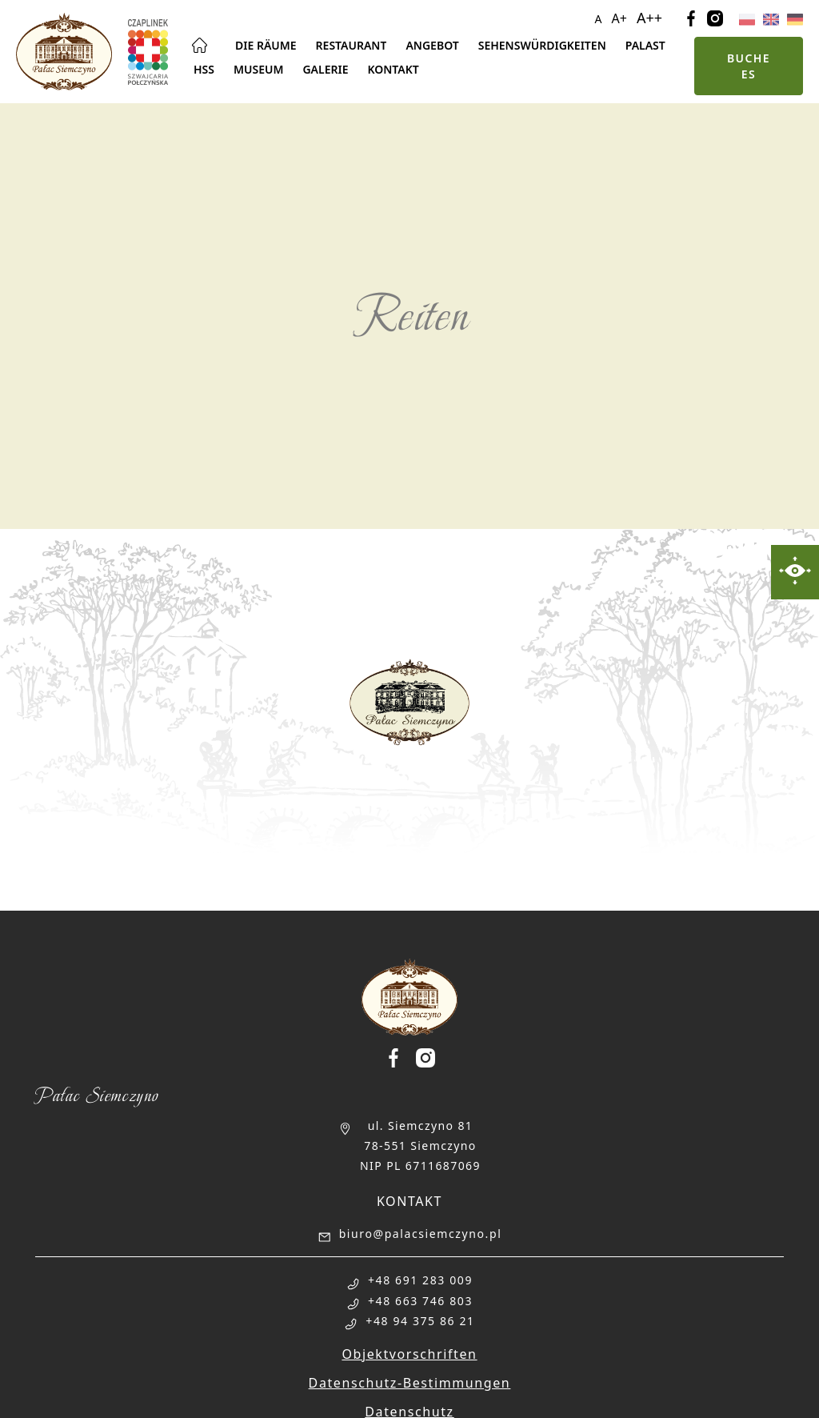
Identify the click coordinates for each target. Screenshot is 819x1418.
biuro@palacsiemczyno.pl (420, 1233)
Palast (645, 45)
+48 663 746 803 (420, 1300)
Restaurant (351, 45)
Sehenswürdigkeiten (542, 45)
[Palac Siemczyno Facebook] (400, 1058)
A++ (649, 17)
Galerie (325, 69)
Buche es (748, 66)
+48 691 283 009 (420, 1280)
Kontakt (392, 69)
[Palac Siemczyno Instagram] (425, 1058)
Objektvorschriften (409, 1354)
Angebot (432, 45)
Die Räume (266, 45)
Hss (204, 69)
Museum (258, 69)
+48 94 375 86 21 (420, 1320)
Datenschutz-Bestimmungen (410, 1383)
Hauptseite (200, 46)
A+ (619, 18)
